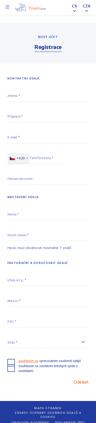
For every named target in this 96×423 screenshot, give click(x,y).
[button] (74, 7)
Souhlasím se (28, 361)
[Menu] (7, 7)
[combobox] (18, 158)
